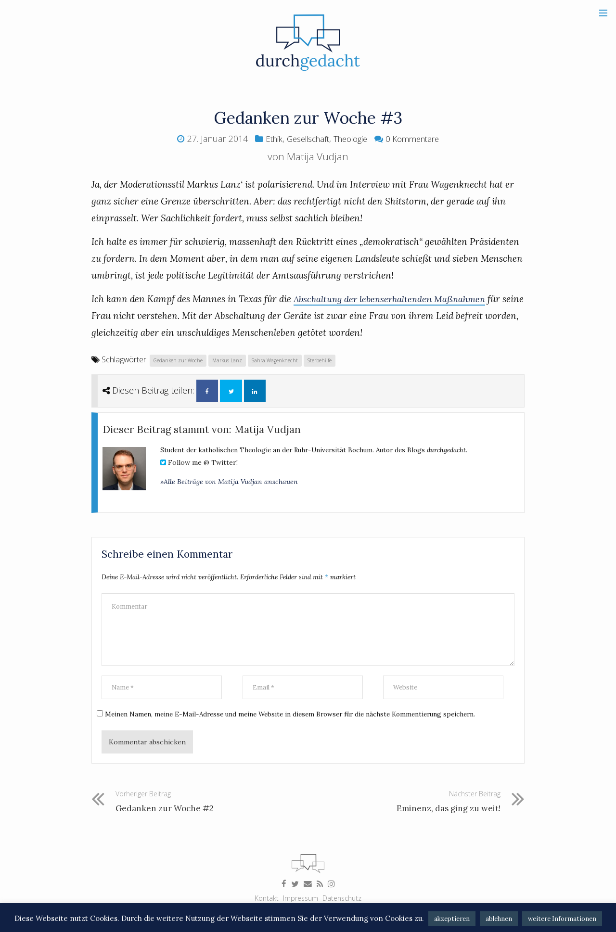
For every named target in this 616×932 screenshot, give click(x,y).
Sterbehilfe (326, 360)
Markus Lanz (231, 360)
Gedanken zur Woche (179, 360)
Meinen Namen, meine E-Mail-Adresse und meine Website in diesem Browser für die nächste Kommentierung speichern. (298, 723)
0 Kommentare (419, 138)
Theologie (352, 138)
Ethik (266, 138)
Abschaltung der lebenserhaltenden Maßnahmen (393, 299)
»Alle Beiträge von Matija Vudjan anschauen (229, 484)
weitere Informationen (562, 919)
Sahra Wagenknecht (281, 360)
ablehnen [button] (499, 919)
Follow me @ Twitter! (199, 465)
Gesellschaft (304, 138)
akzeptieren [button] (452, 919)
